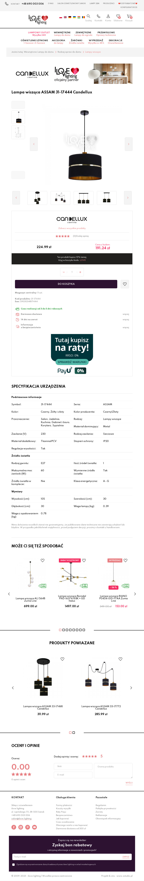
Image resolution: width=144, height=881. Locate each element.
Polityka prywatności (106, 809)
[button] (18, 105)
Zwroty (99, 812)
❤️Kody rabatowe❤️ (127, 3)
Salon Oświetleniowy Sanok (71, 3)
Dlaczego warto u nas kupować (72, 825)
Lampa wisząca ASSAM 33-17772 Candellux (101, 707)
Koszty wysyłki (63, 809)
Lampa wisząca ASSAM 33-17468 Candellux (43, 707)
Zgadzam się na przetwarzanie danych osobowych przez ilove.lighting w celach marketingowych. (56, 864)
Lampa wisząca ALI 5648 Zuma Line (30, 599)
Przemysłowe (106, 34)
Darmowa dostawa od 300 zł (71, 829)
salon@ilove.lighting (21, 819)
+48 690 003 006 (33, 4)
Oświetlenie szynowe (34, 41)
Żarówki (76, 41)
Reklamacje (101, 815)
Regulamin (101, 805)
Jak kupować (62, 819)
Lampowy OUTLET (39, 34)
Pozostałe (101, 797)
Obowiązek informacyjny (108, 819)
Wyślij (129, 783)
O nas (50, 3)
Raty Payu (61, 812)
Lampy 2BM (94, 3)
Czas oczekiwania (65, 822)
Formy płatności (64, 805)
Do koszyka (66, 284)
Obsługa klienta (65, 797)
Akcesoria (58, 41)
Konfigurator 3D (129, 7)
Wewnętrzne (62, 34)
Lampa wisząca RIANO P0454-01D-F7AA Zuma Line (113, 598)
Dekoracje (115, 41)
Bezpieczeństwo (64, 815)
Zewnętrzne (83, 34)
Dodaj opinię (82, 236)
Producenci (108, 3)
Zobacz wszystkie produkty (72, 228)
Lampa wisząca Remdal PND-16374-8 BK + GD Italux (72, 598)
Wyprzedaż (96, 41)
